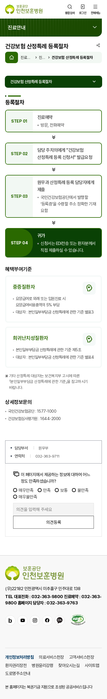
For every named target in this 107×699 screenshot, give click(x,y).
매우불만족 (25, 497)
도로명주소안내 (17, 673)
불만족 (80, 490)
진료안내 (27, 57)
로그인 (82, 9)
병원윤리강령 (42, 665)
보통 (61, 490)
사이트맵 (92, 665)
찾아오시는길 (69, 665)
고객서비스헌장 (81, 657)
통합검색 (70, 9)
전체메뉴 (95, 9)
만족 (44, 490)
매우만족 (23, 490)
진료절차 (43, 57)
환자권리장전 (16, 665)
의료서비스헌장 (51, 657)
